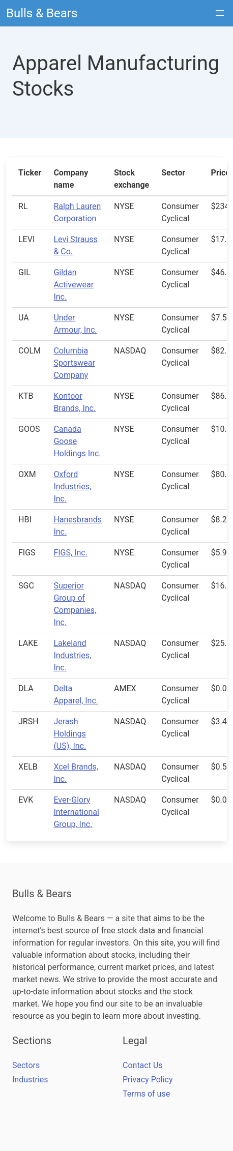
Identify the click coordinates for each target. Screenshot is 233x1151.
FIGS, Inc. (70, 552)
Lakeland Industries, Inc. (72, 655)
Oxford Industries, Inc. (72, 486)
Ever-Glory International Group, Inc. (76, 812)
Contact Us (143, 1065)
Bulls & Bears (41, 13)
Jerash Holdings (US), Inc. (69, 734)
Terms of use (146, 1094)
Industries (30, 1079)
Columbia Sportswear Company (74, 363)
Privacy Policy (148, 1079)
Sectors (26, 1065)
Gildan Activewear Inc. (73, 285)
